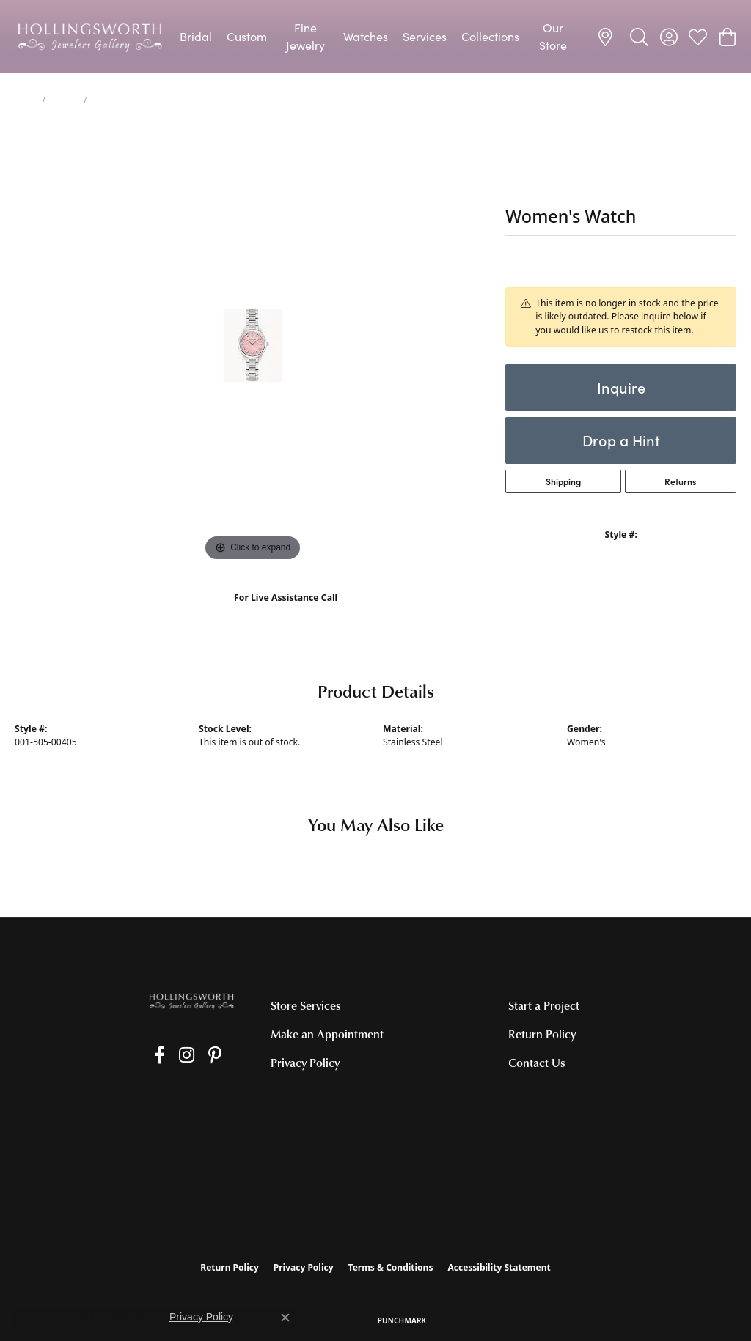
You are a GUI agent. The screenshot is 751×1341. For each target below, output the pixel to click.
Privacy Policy (305, 1062)
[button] (639, 36)
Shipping (563, 481)
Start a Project (543, 1005)
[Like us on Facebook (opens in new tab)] (152, 1055)
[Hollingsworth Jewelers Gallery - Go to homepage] (191, 1001)
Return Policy (542, 1034)
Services (425, 36)
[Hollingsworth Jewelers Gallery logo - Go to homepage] (89, 36)
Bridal (196, 36)
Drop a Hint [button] (621, 440)
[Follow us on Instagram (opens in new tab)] (173, 1055)
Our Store (553, 36)
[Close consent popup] (285, 1317)
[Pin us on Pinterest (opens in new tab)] (195, 1055)
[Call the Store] (57, 1098)
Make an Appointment (327, 1034)
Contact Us (536, 1062)
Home (26, 100)
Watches (365, 36)
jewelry (64, 100)
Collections (490, 36)
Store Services (306, 1005)
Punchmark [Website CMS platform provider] (402, 1320)
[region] (253, 345)
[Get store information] (63, 1116)
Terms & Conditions (390, 1267)
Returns (680, 481)
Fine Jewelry (305, 36)
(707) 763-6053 (286, 613)
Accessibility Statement (498, 1267)
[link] (607, 36)
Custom (247, 36)
